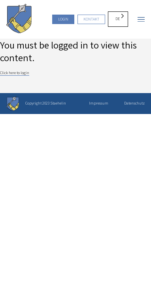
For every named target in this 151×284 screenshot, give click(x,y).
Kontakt (91, 19)
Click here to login (14, 72)
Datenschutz (134, 103)
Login (63, 19)
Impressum (98, 103)
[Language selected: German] (118, 19)
